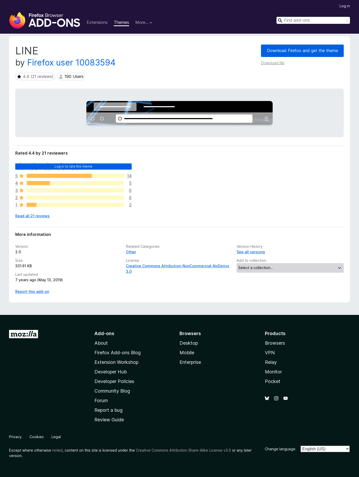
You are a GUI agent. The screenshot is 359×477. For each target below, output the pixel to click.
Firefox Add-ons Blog (117, 352)
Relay (271, 362)
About (101, 343)
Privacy (15, 437)
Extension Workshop (116, 362)
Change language (280, 449)
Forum (101, 400)
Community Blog (112, 391)
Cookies (36, 437)
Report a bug (108, 410)
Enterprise (190, 362)
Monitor (273, 371)
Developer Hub (110, 371)
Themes (121, 22)
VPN (270, 352)
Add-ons (104, 333)
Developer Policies (114, 381)
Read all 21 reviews (32, 216)
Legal (56, 437)
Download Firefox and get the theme (302, 50)
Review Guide (109, 419)
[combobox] (313, 20)
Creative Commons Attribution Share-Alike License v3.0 (183, 450)
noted (57, 450)
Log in (345, 6)
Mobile (187, 352)
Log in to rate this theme (74, 166)
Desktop (189, 343)
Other (131, 252)
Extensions (97, 22)
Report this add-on (32, 291)
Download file (273, 63)
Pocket (272, 381)
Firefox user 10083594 (71, 62)
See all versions (251, 252)
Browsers (275, 343)
